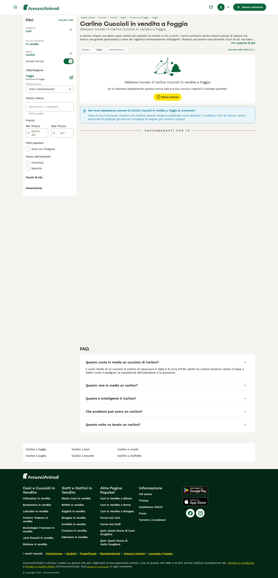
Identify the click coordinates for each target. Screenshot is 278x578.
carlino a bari (80, 449)
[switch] (50, 70)
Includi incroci (117, 49)
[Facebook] (190, 513)
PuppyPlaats (88, 553)
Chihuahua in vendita (36, 498)
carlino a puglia (36, 455)
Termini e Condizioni (152, 520)
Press (142, 513)
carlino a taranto (83, 455)
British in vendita (73, 505)
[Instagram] (200, 513)
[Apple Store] (195, 501)
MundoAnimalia (110, 553)
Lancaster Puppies (160, 553)
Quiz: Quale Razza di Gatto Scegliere (113, 542)
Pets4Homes (54, 553)
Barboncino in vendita (37, 505)
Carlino (87, 49)
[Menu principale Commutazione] (15, 7)
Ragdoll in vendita (73, 511)
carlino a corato (127, 449)
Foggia (100, 49)
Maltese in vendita (35, 544)
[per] (62, 215)
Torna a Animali (34, 26)
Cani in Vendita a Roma (115, 505)
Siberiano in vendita (75, 537)
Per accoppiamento (41, 55)
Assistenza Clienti (150, 507)
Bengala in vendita (74, 517)
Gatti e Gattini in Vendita (77, 490)
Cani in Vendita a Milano (116, 498)
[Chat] (211, 7)
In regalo (55, 47)
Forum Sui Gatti (110, 524)
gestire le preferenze (97, 566)
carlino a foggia (36, 449)
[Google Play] (195, 490)
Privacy (143, 500)
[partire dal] (37, 215)
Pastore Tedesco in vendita (35, 519)
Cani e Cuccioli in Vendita (39, 490)
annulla (70, 64)
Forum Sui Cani (110, 517)
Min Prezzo (33, 208)
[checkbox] (28, 88)
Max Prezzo (58, 208)
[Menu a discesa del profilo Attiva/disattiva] (223, 7)
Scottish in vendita (74, 524)
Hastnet (71, 553)
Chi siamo (145, 494)
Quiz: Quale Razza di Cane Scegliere (117, 532)
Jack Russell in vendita (38, 537)
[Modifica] (71, 160)
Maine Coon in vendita (76, 498)
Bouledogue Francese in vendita (38, 529)
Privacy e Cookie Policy (39, 566)
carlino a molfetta (129, 455)
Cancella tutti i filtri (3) (241, 49)
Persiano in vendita (74, 530)
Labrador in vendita (35, 511)
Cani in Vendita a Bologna (117, 511)
